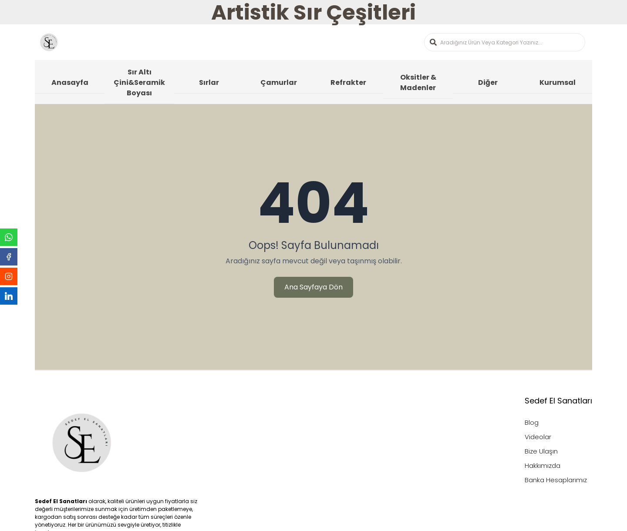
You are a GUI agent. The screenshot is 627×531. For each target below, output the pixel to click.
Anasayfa (69, 82)
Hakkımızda (542, 465)
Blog (532, 422)
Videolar (538, 436)
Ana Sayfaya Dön (313, 287)
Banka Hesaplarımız (556, 479)
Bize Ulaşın (541, 451)
